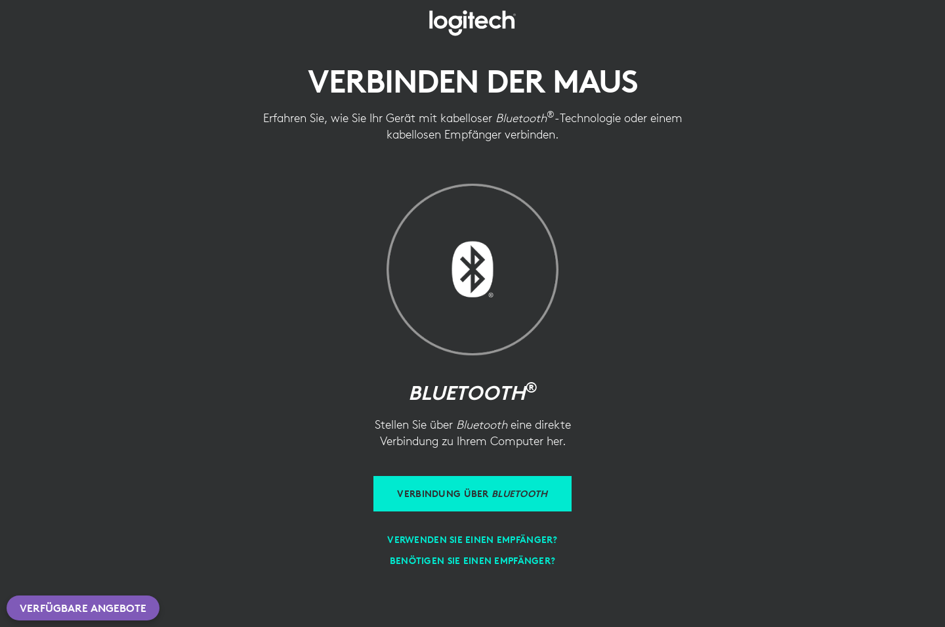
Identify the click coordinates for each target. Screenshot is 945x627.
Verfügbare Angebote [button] (83, 608)
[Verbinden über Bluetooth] (472, 493)
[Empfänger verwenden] (472, 540)
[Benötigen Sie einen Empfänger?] (472, 561)
